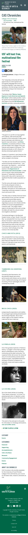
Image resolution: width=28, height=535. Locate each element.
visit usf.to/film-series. (9, 424)
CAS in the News (7, 453)
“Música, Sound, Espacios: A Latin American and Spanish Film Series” (13, 96)
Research (4, 455)
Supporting (5, 447)
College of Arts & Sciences (10, 7)
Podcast (4, 463)
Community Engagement (9, 458)
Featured (4, 445)
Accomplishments (7, 450)
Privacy (14, 520)
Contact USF (14, 523)
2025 (15, 20)
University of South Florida (9, 3)
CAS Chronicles (7, 20)
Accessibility (14, 530)
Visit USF (14, 527)
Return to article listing (10, 428)
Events (4, 67)
